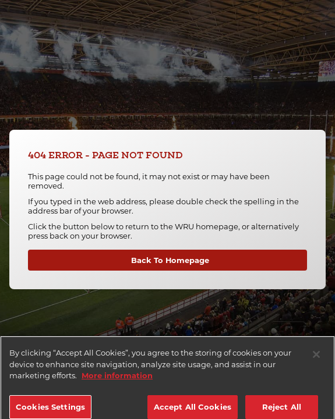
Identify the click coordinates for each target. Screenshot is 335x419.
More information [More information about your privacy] (117, 380)
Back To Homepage (170, 260)
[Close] (316, 359)
